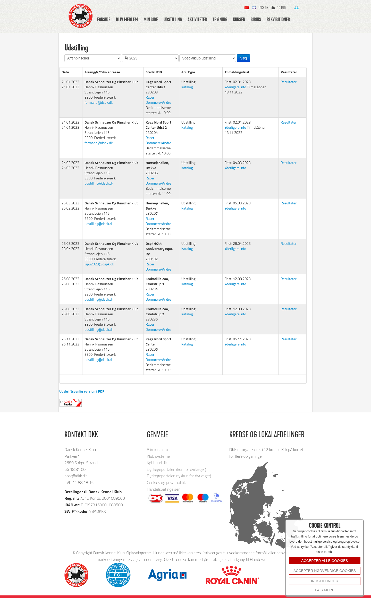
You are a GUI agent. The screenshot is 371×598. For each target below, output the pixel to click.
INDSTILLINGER (324, 581)
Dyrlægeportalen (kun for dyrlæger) (176, 469)
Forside (103, 19)
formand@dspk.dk (99, 102)
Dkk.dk (263, 8)
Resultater (289, 81)
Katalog (187, 87)
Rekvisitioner (278, 19)
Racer (150, 97)
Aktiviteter (197, 19)
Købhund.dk (157, 463)
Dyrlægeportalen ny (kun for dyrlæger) (179, 476)
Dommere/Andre (158, 102)
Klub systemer (159, 456)
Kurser (239, 19)
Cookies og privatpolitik (166, 482)
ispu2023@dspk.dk (99, 264)
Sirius (256, 19)
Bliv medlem (127, 19)
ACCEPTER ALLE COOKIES (324, 561)
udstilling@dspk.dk (99, 183)
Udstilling (173, 19)
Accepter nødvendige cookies (324, 571)
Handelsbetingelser (163, 489)
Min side (151, 19)
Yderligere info (235, 87)
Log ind (280, 8)
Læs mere (324, 590)
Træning (220, 19)
